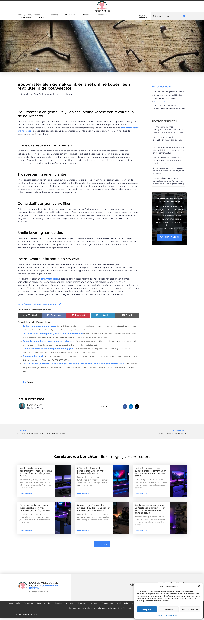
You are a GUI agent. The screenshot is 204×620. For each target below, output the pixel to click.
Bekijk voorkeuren (190, 609)
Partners (54, 15)
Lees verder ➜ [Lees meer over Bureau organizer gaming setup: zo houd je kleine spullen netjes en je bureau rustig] (83, 530)
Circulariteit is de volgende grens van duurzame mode (53, 333)
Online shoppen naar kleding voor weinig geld (48, 348)
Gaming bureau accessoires (30, 15)
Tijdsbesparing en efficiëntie (166, 98)
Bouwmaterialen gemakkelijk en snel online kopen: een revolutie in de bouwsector (169, 92)
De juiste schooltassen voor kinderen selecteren (49, 341)
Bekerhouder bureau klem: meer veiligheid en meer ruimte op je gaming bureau (167, 160)
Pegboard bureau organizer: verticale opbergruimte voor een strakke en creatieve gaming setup (168, 181)
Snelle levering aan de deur (166, 105)
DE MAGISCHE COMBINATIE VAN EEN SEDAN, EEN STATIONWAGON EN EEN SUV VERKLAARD (74, 363)
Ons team (102, 15)
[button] (198, 586)
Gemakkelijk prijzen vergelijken (168, 102)
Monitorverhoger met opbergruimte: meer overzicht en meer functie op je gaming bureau (168, 130)
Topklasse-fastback (33, 356)
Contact (41, 17)
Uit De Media (70, 15)
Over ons (87, 15)
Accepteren (147, 609)
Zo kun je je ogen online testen (40, 326)
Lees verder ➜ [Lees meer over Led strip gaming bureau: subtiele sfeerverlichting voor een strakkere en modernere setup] (141, 493)
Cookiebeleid (162, 615)
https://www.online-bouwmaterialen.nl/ (39, 304)
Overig (68, 94)
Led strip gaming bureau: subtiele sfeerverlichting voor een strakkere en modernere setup (168, 150)
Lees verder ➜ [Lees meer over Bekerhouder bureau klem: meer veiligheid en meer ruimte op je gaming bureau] (26, 530)
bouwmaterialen (50, 279)
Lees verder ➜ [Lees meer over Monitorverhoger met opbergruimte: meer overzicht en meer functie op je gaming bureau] (26, 493)
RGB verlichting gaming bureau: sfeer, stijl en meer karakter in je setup (168, 140)
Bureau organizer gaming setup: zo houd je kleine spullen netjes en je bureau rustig (168, 171)
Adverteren (26, 17)
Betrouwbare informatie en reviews (169, 109)
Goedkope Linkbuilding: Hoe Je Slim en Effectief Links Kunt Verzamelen (60, 609)
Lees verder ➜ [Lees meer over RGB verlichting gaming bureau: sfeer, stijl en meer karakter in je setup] (83, 493)
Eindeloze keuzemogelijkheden (168, 95)
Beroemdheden (73, 603)
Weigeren (168, 609)
